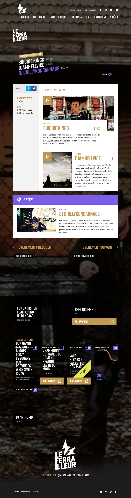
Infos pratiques (59, 17)
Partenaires (90, 10)
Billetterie (39, 17)
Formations (99, 17)
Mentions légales (22, 492)
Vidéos (114, 17)
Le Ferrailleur (80, 17)
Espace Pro (75, 10)
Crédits (36, 492)
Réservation (94, 321)
